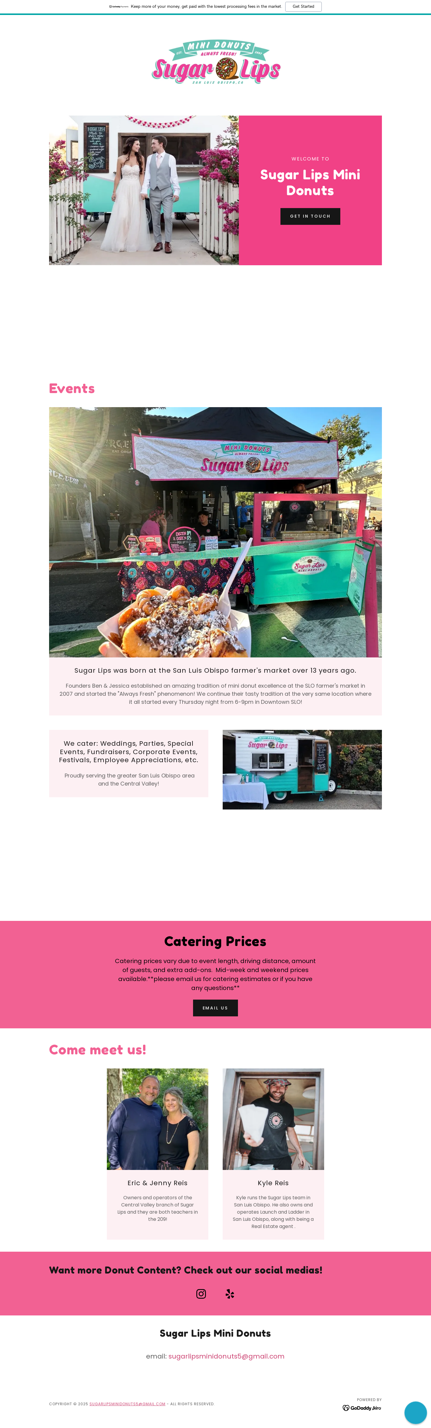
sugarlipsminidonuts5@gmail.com (127, 1403)
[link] (215, 61)
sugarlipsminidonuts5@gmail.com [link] (227, 1356)
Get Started (303, 6)
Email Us (216, 1008)
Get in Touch (310, 216)
